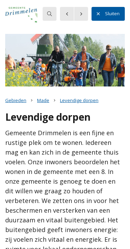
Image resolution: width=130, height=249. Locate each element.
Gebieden (15, 100)
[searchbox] (50, 14)
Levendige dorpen (79, 100)
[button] (33, 17)
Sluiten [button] (108, 13)
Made (43, 100)
